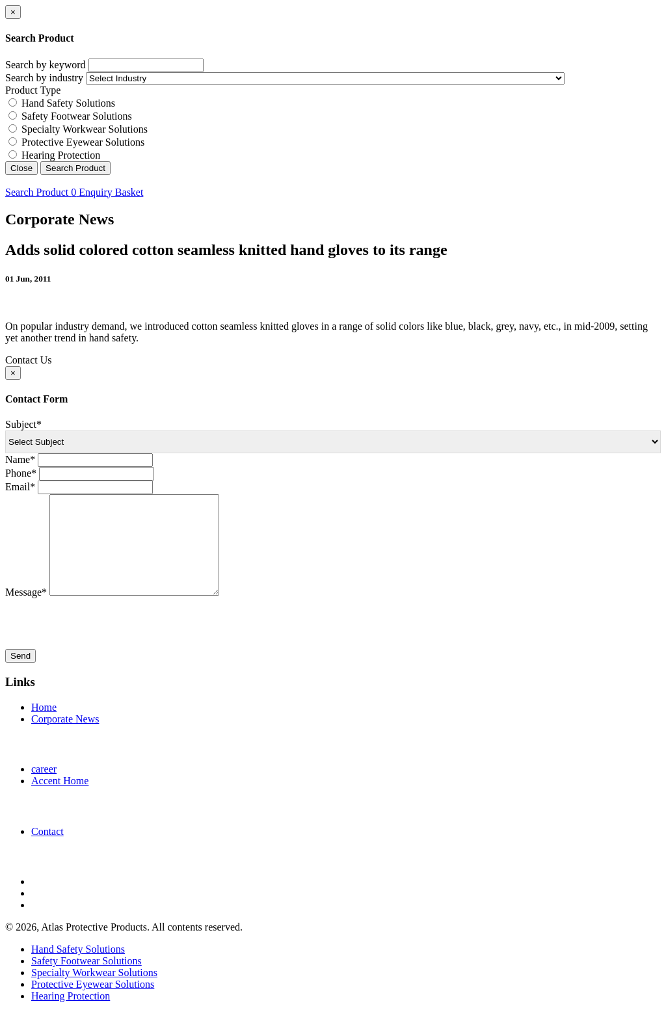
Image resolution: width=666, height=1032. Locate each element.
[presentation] (104, 643)
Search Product (75, 168)
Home (44, 726)
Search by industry (44, 77)
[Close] (13, 12)
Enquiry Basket (107, 192)
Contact (47, 850)
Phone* (20, 473)
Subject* (23, 424)
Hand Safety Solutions (68, 103)
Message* (26, 611)
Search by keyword (45, 64)
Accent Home (59, 800)
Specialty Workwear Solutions (84, 129)
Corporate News (65, 738)
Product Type (32, 90)
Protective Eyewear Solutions (82, 142)
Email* (20, 486)
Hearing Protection (60, 155)
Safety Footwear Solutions (76, 116)
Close (21, 168)
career (44, 788)
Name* (20, 459)
